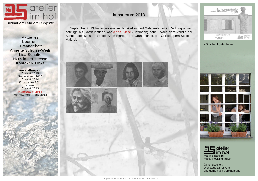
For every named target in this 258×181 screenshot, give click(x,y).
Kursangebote (30, 46)
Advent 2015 (30, 73)
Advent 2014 (30, 79)
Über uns (30, 41)
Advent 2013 (30, 88)
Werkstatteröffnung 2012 (30, 94)
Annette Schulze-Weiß (30, 50)
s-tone (30, 85)
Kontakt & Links (30, 63)
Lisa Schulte (30, 54)
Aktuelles (30, 37)
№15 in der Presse (30, 59)
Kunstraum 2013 (30, 91)
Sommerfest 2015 (30, 76)
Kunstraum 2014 (30, 82)
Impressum (109, 178)
